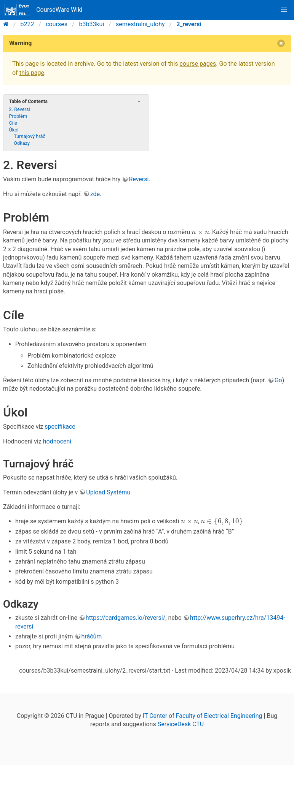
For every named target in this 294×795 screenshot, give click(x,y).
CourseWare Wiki (43, 10)
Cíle (13, 123)
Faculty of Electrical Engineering (219, 715)
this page (31, 72)
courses (56, 24)
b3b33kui (91, 24)
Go (278, 380)
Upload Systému (108, 492)
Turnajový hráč (29, 136)
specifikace (60, 426)
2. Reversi (19, 109)
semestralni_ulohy (140, 24)
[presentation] (200, 232)
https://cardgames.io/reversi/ (125, 617)
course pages (197, 63)
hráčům (91, 636)
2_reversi (188, 24)
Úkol (13, 130)
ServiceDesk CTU (181, 724)
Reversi (139, 179)
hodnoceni (57, 441)
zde (95, 194)
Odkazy (22, 143)
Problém (18, 116)
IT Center (155, 715)
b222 (27, 24)
